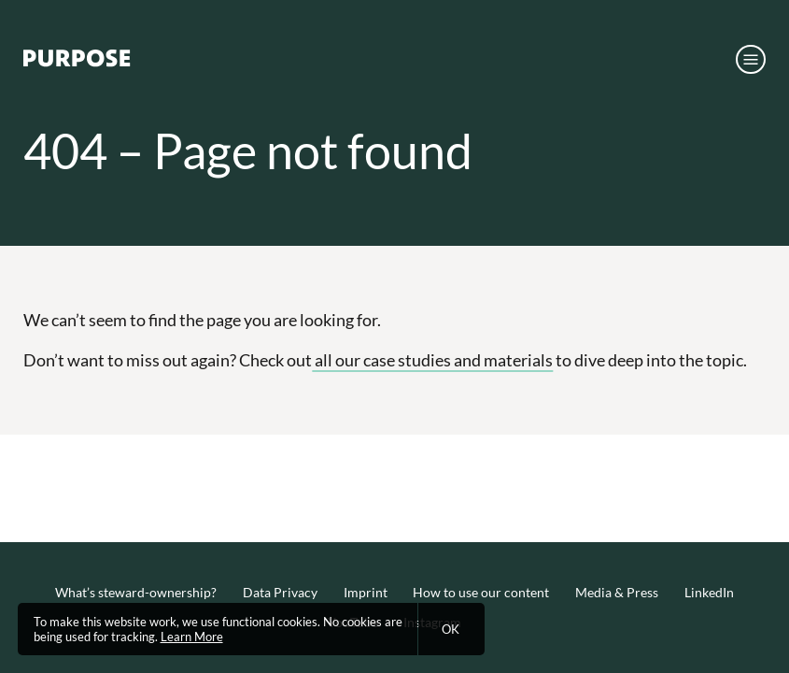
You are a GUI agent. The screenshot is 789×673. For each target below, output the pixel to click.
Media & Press (616, 592)
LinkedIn (709, 592)
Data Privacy (280, 592)
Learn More (192, 636)
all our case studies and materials (432, 360)
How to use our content (481, 592)
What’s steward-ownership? (136, 592)
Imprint (365, 592)
